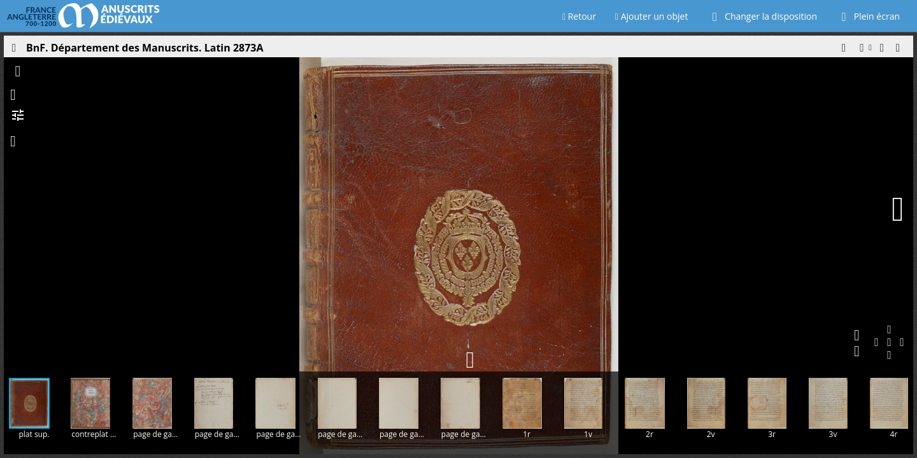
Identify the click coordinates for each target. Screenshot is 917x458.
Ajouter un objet (651, 16)
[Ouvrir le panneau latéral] (13, 50)
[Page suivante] (898, 209)
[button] (843, 50)
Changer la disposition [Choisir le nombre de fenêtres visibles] (762, 16)
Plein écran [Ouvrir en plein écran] (868, 16)
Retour (579, 16)
